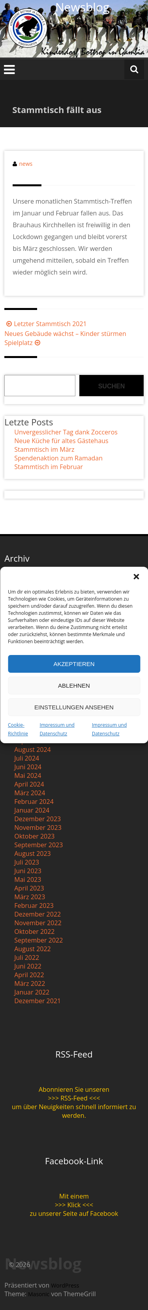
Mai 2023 (27, 879)
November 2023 (38, 827)
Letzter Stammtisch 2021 (45, 323)
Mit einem (74, 1196)
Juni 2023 (27, 871)
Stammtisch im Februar (48, 466)
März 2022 (29, 983)
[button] (136, 577)
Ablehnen (74, 685)
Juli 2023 (26, 862)
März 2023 (29, 897)
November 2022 (38, 922)
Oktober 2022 (34, 931)
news (25, 163)
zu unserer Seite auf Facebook (74, 1213)
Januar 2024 (31, 810)
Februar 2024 (34, 801)
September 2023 (38, 845)
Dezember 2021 (37, 1000)
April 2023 (29, 888)
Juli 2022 (26, 957)
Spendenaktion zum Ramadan (58, 458)
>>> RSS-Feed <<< (74, 1098)
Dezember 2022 (37, 914)
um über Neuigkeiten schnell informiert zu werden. (74, 1111)
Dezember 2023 (37, 819)
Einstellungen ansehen (74, 707)
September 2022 (38, 940)
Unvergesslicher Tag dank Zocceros (66, 432)
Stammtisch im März (44, 449)
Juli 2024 (26, 758)
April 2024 (29, 784)
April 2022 (29, 974)
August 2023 (32, 853)
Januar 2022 (31, 992)
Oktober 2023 (34, 836)
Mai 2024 (27, 775)
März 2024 (29, 793)
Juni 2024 (27, 767)
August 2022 (32, 948)
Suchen (111, 386)
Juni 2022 (27, 966)
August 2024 (32, 749)
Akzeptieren (73, 664)
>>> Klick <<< (74, 1205)
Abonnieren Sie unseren (74, 1089)
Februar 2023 (34, 905)
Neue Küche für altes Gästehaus (61, 440)
